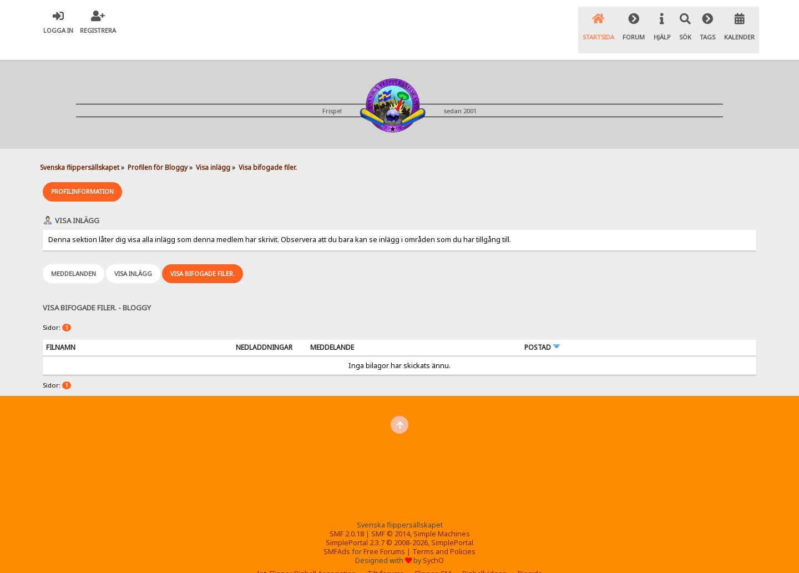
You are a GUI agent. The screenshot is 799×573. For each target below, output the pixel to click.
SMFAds (336, 531)
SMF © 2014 (390, 514)
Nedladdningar (264, 327)
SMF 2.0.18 (347, 514)
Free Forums (384, 531)
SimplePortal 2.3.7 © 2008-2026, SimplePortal (399, 522)
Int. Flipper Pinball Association (306, 554)
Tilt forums (385, 554)
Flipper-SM (433, 554)
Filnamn (60, 327)
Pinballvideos (484, 554)
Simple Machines (441, 514)
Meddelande (332, 327)
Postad (542, 327)
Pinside (530, 554)
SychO (433, 540)
